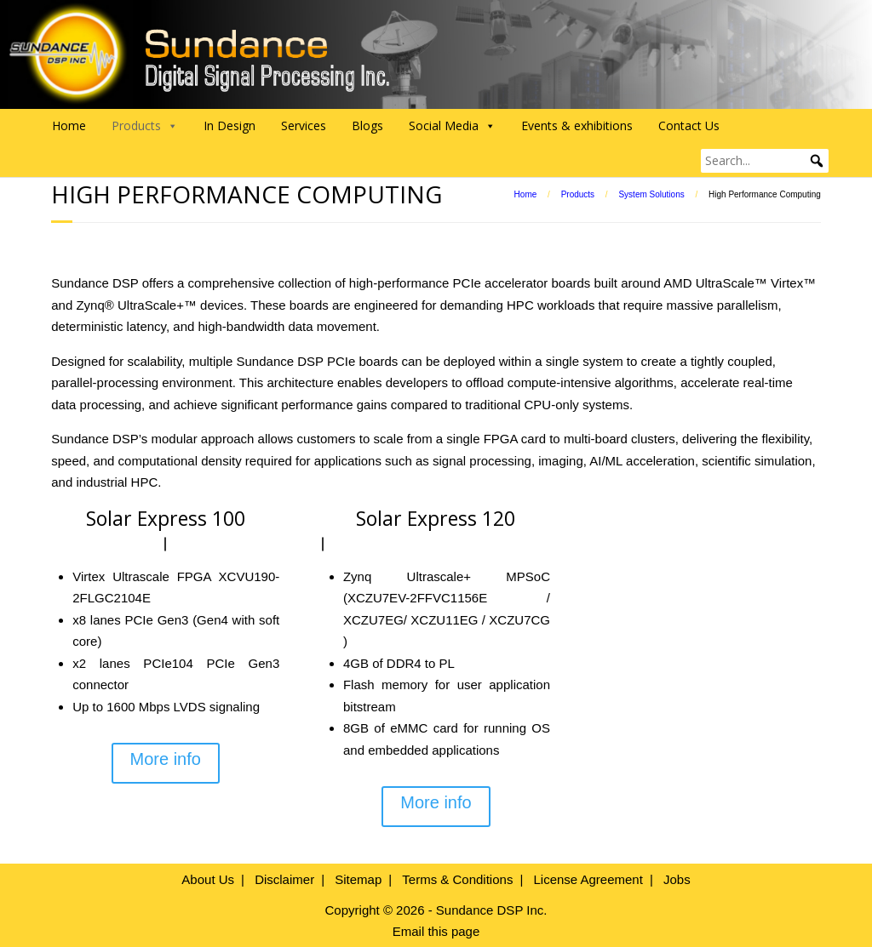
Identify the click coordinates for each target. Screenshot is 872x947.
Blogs (367, 125)
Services (303, 125)
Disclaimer (284, 879)
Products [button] (145, 126)
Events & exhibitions (577, 125)
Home (69, 125)
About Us (207, 879)
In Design (229, 125)
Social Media (452, 126)
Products (577, 194)
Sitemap (358, 879)
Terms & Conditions (457, 879)
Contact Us (689, 125)
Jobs (677, 879)
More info (165, 759)
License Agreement (587, 879)
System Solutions (651, 194)
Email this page (436, 931)
